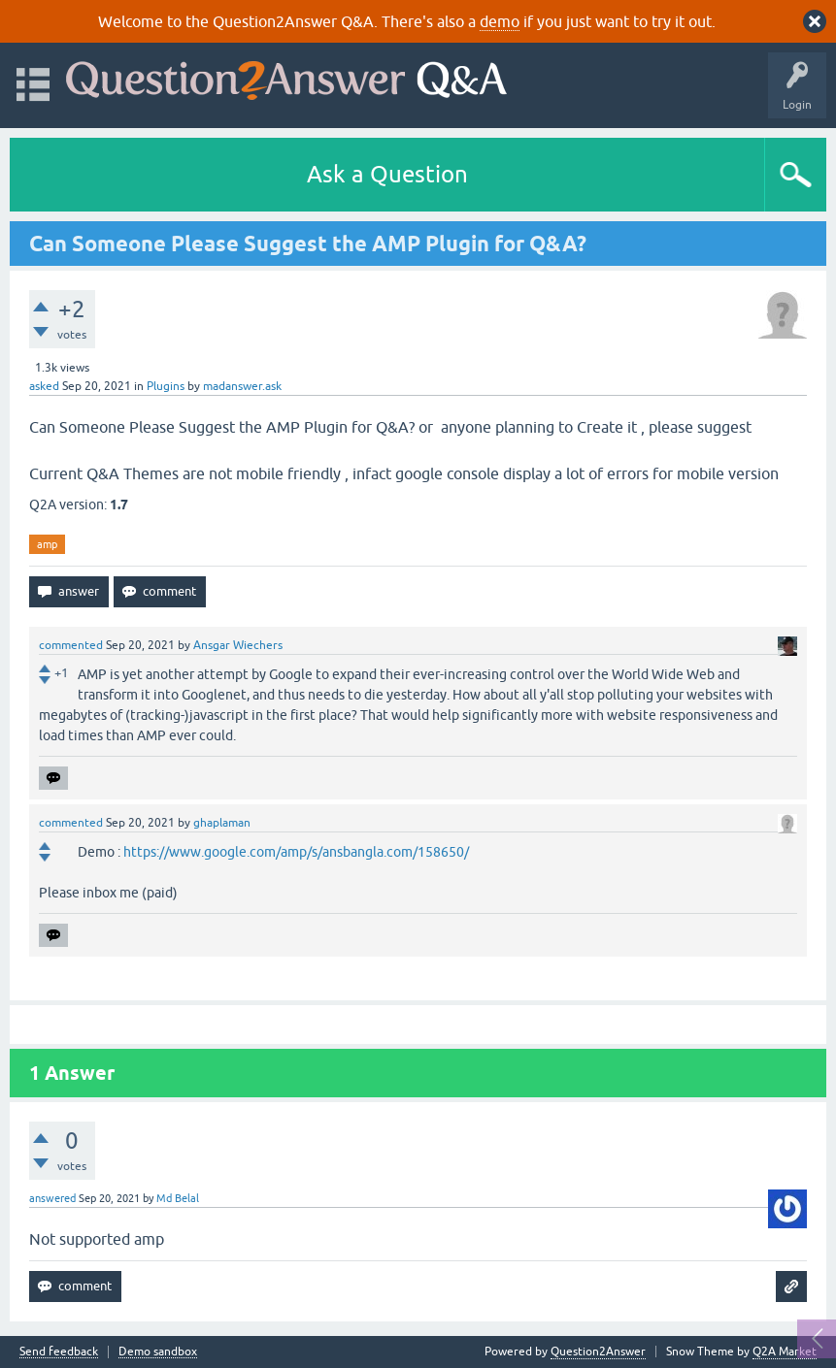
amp (47, 544)
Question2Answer (598, 1351)
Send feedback (58, 1352)
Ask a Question (387, 174)
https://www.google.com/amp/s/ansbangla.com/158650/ (296, 852)
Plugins (165, 386)
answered (52, 1198)
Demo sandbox (157, 1352)
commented (71, 645)
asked (44, 386)
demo (499, 21)
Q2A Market (784, 1351)
